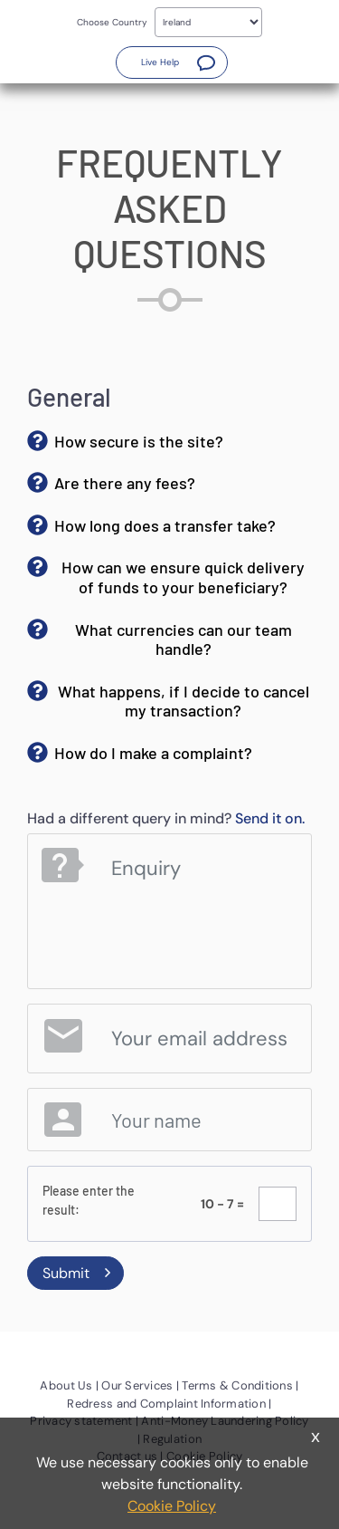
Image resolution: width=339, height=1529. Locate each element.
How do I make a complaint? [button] (153, 753)
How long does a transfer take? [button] (165, 525)
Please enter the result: (88, 1200)
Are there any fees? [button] (124, 483)
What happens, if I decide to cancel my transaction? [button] (183, 701)
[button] (172, 62)
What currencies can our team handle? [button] (183, 639)
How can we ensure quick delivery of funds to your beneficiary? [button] (183, 577)
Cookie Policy (171, 1505)
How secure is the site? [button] (138, 441)
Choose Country (112, 22)
